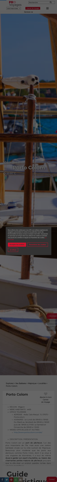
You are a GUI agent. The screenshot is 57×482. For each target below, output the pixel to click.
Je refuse (13, 250)
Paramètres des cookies (37, 244)
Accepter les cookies (17, 244)
